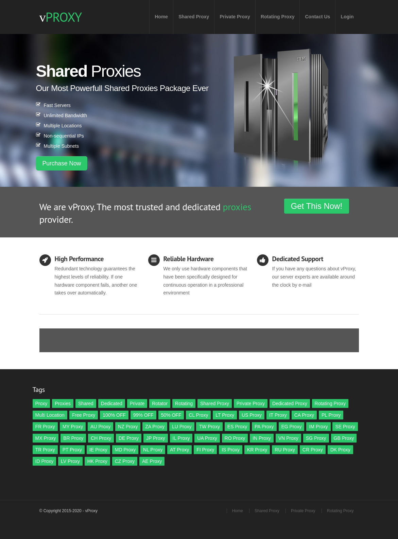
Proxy (41, 403)
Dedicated (111, 403)
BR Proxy (73, 438)
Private (137, 403)
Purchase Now (61, 163)
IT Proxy (278, 415)
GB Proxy (344, 438)
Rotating (184, 403)
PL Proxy (331, 415)
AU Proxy (100, 426)
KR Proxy (257, 449)
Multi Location (50, 415)
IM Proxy (318, 426)
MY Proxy (73, 426)
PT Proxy (72, 449)
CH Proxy (101, 438)
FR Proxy (45, 426)
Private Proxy (235, 16)
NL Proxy (152, 449)
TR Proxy (45, 449)
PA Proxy (264, 426)
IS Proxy (231, 449)
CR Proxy (312, 449)
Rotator (160, 403)
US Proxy (252, 415)
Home (161, 16)
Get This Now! (317, 206)
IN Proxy (262, 438)
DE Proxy (129, 438)
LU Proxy (182, 426)
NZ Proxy (128, 426)
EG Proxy (291, 426)
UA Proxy (207, 438)
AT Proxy (179, 449)
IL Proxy (181, 438)
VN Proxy (288, 438)
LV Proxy (70, 461)
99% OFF (143, 415)
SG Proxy (316, 438)
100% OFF (114, 415)
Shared (85, 403)
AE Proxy (152, 461)
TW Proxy (209, 426)
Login (347, 16)
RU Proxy (285, 449)
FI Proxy (205, 449)
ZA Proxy (155, 426)
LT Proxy (224, 415)
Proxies (63, 403)
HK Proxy (97, 461)
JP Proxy (155, 438)
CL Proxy (198, 415)
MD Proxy (125, 449)
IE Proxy (98, 449)
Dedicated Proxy (289, 403)
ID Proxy (44, 461)
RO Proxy (235, 438)
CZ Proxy (125, 461)
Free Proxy (83, 415)
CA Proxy (304, 415)
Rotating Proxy (278, 16)
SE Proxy (345, 426)
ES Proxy (237, 426)
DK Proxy (340, 449)
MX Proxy (45, 438)
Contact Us (317, 16)
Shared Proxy (193, 16)
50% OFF (171, 415)
